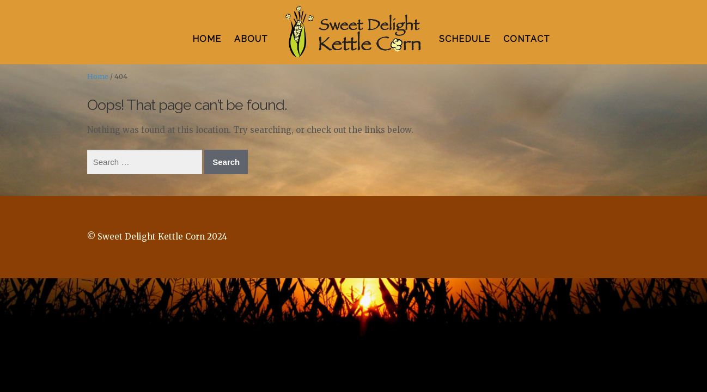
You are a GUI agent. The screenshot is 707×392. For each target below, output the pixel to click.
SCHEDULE (464, 39)
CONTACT (526, 39)
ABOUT (251, 39)
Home (97, 76)
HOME (206, 39)
